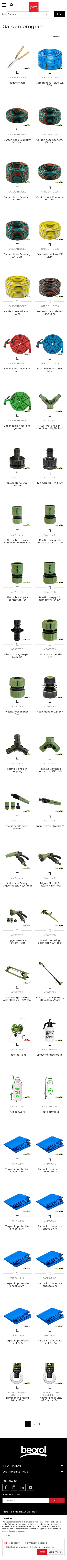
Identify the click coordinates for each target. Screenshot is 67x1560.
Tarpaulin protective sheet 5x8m (50, 1284)
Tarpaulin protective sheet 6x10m (50, 1341)
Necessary (13, 1543)
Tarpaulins (17, 1163)
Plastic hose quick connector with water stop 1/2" (17, 542)
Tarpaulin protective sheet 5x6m (17, 1284)
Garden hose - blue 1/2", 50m (50, 84)
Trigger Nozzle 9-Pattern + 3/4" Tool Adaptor (50, 885)
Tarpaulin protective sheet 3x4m (50, 1170)
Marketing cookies (44, 1547)
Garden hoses (50, 77)
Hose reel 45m (17, 1055)
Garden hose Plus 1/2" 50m (17, 312)
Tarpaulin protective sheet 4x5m (17, 1227)
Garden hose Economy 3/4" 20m (49, 198)
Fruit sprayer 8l (50, 1112)
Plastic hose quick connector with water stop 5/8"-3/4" (50, 542)
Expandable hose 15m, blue (50, 369)
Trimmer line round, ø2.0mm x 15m (50, 1399)
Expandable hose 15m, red (17, 369)
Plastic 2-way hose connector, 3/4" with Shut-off (50, 771)
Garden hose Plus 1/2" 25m (50, 255)
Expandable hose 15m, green (17, 427)
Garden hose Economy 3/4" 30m (17, 255)
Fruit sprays (49, 1049)
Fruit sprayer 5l (17, 1112)
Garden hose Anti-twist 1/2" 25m (50, 312)
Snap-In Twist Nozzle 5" (50, 826)
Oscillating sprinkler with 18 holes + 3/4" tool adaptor (17, 1000)
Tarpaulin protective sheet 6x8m (17, 1341)
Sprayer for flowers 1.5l (50, 1055)
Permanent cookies (36, 1543)
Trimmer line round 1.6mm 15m (17, 1399)
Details (6, 1535)
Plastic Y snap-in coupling (17, 770)
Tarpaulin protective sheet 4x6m (50, 1227)
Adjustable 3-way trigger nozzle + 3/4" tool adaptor (17, 885)
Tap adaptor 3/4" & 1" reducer (17, 484)
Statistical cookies (17, 1547)
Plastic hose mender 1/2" (50, 655)
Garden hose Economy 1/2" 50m (17, 198)
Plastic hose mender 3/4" (17, 713)
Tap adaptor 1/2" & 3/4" (50, 483)
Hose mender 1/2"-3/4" (50, 712)
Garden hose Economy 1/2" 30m (49, 141)
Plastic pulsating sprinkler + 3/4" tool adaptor (50, 943)
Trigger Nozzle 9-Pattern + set (17, 941)
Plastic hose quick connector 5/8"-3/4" (49, 598)
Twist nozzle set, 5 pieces (17, 827)
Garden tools (17, 77)
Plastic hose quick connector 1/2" (17, 598)
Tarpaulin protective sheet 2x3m (17, 1170)
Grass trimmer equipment (17, 1393)
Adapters (50, 420)
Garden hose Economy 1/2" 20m (17, 141)
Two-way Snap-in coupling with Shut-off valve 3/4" (49, 428)
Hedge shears (17, 83)
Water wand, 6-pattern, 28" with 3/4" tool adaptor (50, 1000)
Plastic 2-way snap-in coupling (17, 655)
